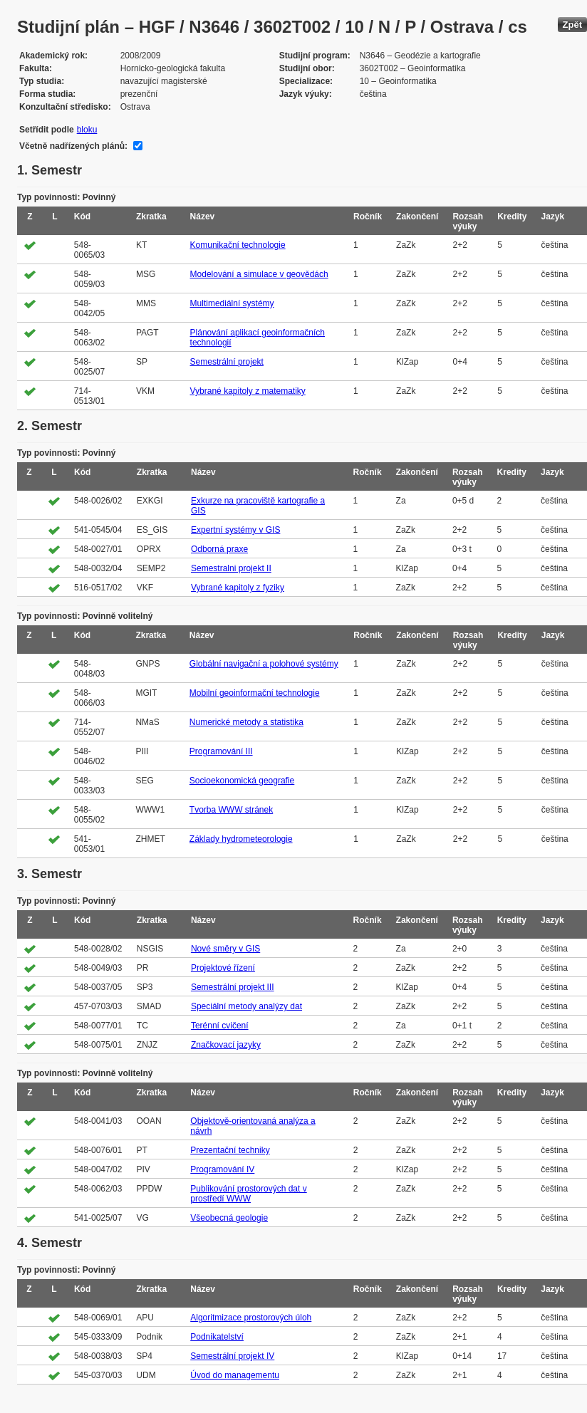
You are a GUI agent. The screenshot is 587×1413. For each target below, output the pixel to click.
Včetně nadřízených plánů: (73, 146)
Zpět (572, 24)
